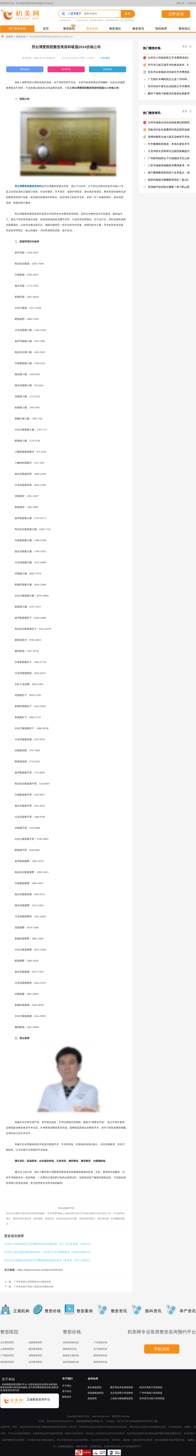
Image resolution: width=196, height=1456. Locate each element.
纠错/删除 (105, 58)
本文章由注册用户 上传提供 (78, 58)
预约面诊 (24, 69)
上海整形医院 (81, 20)
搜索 (128, 13)
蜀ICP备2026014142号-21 (60, 1421)
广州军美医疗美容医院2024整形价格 (32, 1281)
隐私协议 (66, 1396)
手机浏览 (162, 1349)
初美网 (7, 36)
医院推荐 (161, 28)
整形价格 (92, 28)
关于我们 (67, 1378)
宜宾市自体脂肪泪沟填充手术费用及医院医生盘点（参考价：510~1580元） (48, 1260)
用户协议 (66, 1391)
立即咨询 (176, 14)
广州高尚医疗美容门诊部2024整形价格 (33, 1286)
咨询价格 (66, 69)
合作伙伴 (93, 1378)
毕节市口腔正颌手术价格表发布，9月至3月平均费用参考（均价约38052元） (48, 1252)
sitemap (126, 1416)
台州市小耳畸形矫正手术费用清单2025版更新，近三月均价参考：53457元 (47, 1243)
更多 (187, 47)
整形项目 (115, 28)
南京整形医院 (127, 20)
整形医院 (69, 28)
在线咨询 (107, 69)
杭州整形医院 (96, 20)
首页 (46, 28)
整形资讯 (138, 28)
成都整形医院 (112, 20)
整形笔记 (184, 28)
